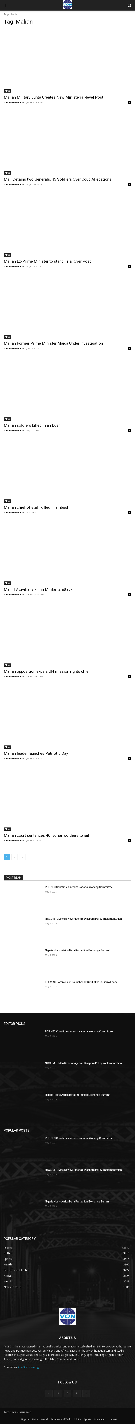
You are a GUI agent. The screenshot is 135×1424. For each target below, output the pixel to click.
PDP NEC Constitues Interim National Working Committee (79, 887)
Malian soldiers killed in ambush (32, 425)
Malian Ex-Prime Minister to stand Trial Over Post (47, 261)
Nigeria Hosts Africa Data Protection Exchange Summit (77, 950)
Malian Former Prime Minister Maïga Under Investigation (53, 343)
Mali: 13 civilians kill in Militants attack (38, 589)
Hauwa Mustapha (14, 102)
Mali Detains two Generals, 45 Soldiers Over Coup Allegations (57, 179)
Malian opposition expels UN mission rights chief (47, 671)
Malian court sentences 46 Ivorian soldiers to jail (46, 835)
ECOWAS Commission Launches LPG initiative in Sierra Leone (81, 982)
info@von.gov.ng (28, 1367)
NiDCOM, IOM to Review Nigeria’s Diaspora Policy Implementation (83, 918)
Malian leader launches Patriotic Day (36, 753)
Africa (7, 91)
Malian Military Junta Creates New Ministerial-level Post (53, 97)
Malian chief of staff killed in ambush (36, 507)
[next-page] (22, 857)
